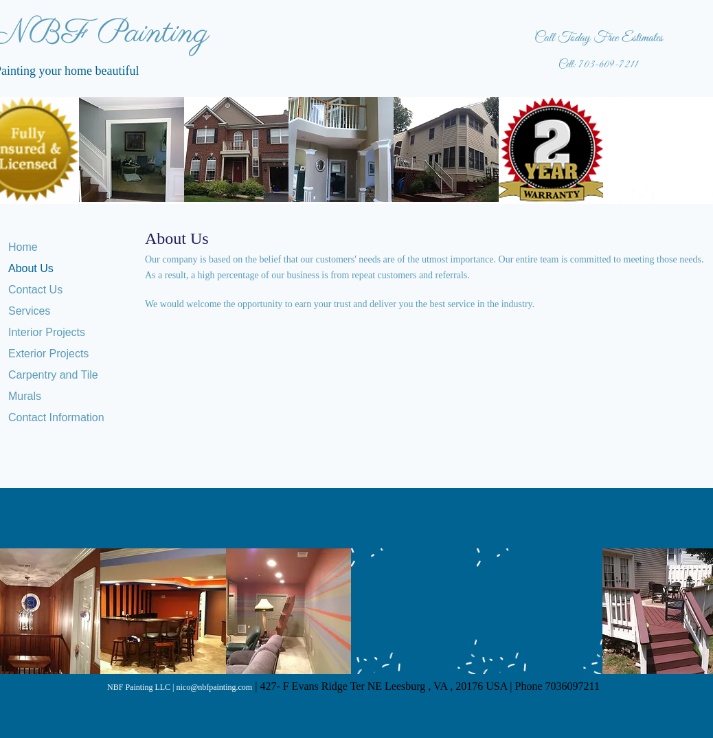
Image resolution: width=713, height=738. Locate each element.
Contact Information (56, 417)
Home (23, 247)
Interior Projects (46, 332)
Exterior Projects (48, 353)
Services (29, 311)
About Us (31, 268)
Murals (24, 396)
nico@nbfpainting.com (214, 687)
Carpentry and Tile (53, 375)
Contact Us (35, 289)
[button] (131, 149)
